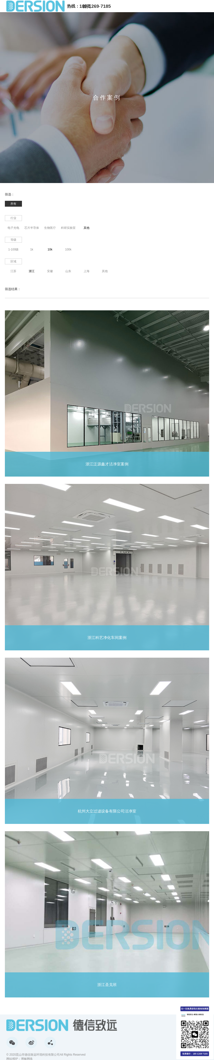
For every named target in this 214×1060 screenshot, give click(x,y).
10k (50, 249)
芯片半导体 (31, 228)
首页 (86, 6)
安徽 (50, 271)
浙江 (32, 271)
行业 (13, 218)
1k (31, 249)
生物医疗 (50, 228)
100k (68, 249)
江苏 (13, 271)
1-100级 (13, 249)
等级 (13, 239)
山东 (68, 271)
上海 (86, 271)
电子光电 (13, 227)
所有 (13, 203)
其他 (86, 228)
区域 (13, 261)
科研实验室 (68, 228)
